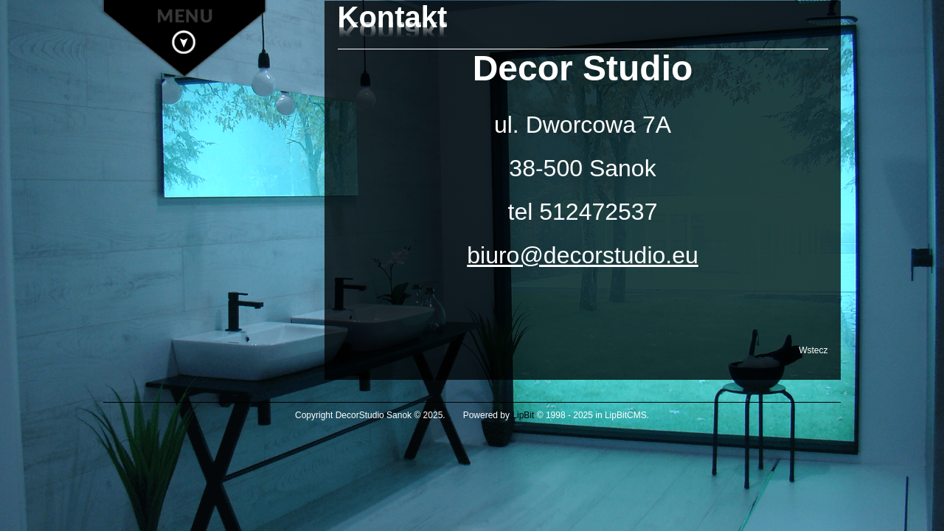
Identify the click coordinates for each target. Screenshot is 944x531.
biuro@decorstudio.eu (582, 255)
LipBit (523, 415)
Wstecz (813, 350)
